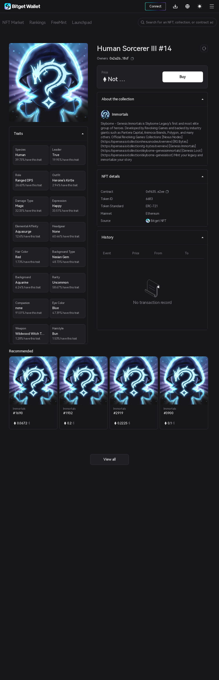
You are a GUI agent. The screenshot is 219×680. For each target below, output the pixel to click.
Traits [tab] (49, 133)
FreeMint (58, 22)
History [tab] (153, 237)
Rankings (37, 22)
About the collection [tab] (153, 99)
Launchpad (82, 22)
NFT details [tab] (153, 176)
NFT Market (13, 22)
